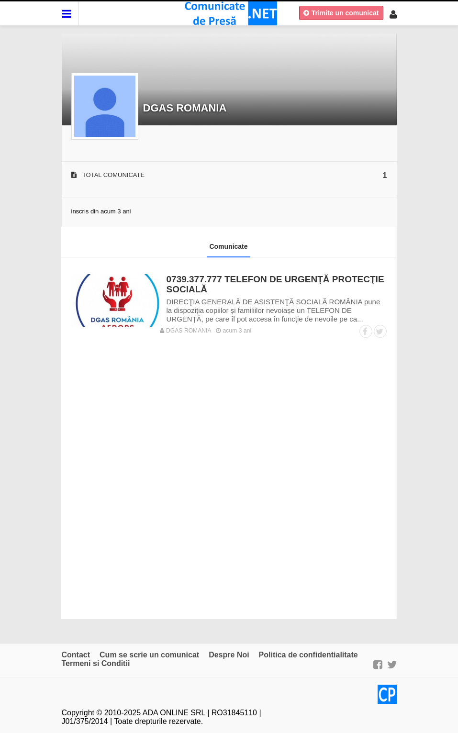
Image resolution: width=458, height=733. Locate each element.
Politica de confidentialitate (308, 655)
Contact (76, 655)
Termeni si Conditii (96, 663)
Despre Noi (229, 655)
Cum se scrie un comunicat (149, 655)
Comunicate (228, 246)
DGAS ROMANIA (185, 108)
